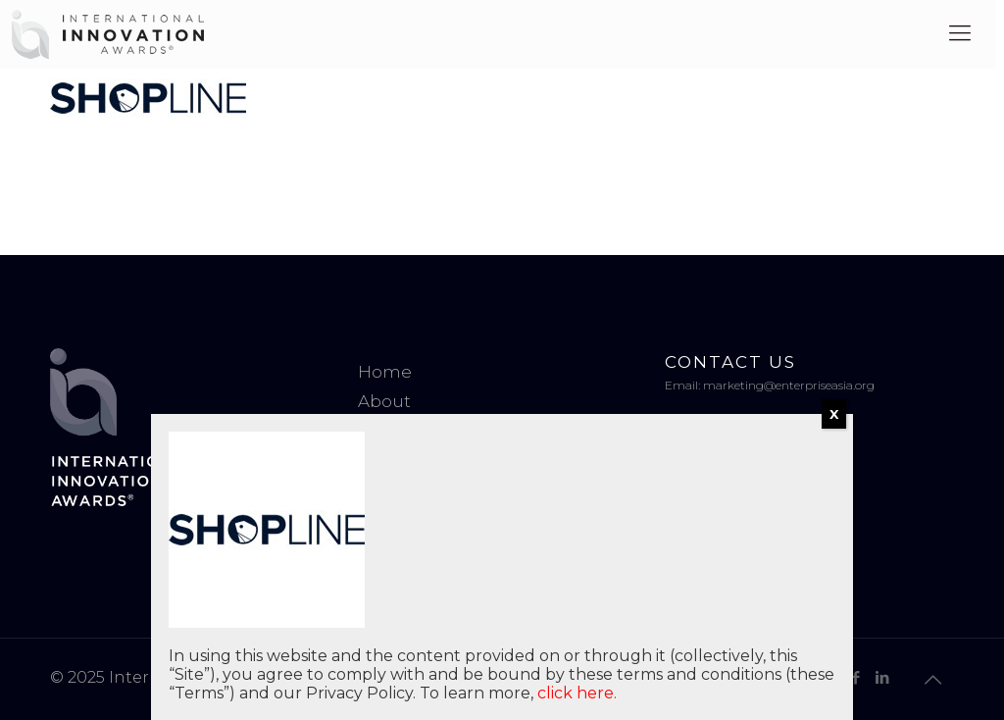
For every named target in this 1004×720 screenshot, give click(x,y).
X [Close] (833, 414)
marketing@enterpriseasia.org (789, 385)
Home (385, 372)
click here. (577, 693)
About (384, 401)
